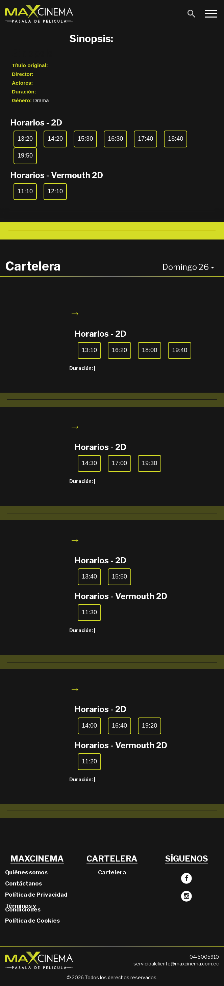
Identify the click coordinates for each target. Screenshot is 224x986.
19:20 (149, 725)
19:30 (149, 463)
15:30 (85, 138)
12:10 (55, 191)
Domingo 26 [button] (188, 267)
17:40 (145, 138)
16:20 (119, 350)
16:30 (115, 138)
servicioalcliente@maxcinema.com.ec (176, 963)
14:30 (89, 463)
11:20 (89, 761)
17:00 (119, 463)
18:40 (175, 138)
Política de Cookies (32, 920)
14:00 (89, 725)
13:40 (89, 576)
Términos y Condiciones (23, 907)
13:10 (89, 350)
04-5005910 (204, 957)
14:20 (55, 138)
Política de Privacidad (36, 894)
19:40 (179, 350)
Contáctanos (23, 883)
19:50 (25, 155)
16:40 (119, 725)
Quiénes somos (26, 872)
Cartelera (112, 872)
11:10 (25, 191)
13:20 (25, 138)
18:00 (149, 350)
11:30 (89, 612)
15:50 (119, 576)
